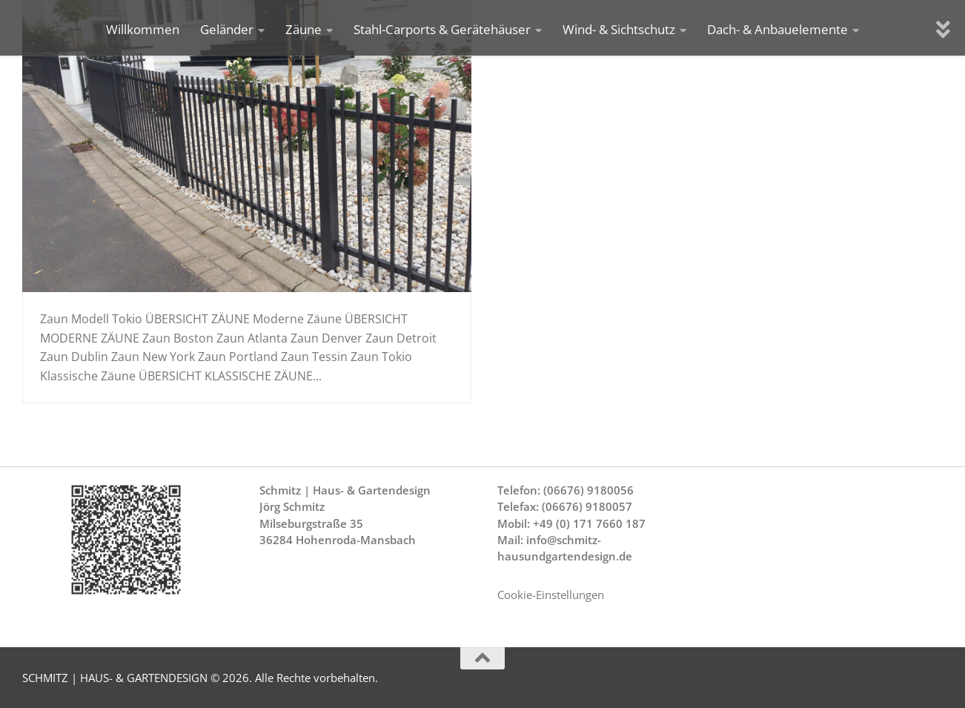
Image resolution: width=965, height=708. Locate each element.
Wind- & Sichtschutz (619, 29)
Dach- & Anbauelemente (777, 29)
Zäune (303, 29)
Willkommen (142, 29)
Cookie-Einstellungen (550, 594)
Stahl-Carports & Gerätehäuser (442, 29)
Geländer (226, 29)
